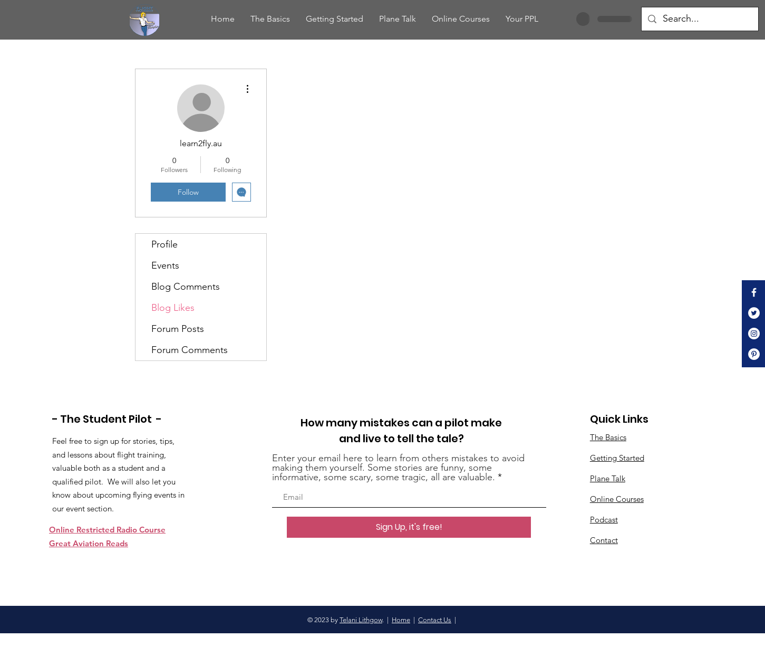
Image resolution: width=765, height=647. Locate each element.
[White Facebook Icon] (754, 292)
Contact (604, 540)
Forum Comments (189, 350)
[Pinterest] (754, 354)
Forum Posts (177, 329)
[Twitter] (754, 313)
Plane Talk (607, 478)
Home (401, 620)
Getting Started (617, 458)
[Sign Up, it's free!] (409, 527)
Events (165, 265)
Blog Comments (185, 286)
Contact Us (434, 620)
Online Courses (617, 499)
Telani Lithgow (361, 620)
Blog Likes (173, 307)
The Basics (608, 437)
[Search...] (699, 19)
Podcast (604, 520)
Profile (164, 244)
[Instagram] (754, 333)
